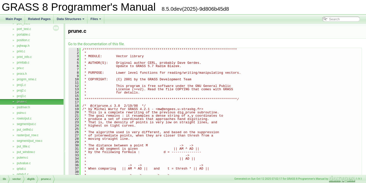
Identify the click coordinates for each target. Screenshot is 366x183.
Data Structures (70, 19)
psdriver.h (23, 107)
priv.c (20, 68)
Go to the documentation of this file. (96, 44)
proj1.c (21, 85)
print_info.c (24, 57)
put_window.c (26, 152)
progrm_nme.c (26, 79)
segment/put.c (26, 124)
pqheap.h (23, 46)
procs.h (22, 73)
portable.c (23, 34)
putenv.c (22, 157)
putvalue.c (24, 163)
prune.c (22, 101)
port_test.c (24, 29)
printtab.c (23, 62)
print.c (21, 51)
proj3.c (21, 96)
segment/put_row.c (29, 141)
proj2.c (21, 90)
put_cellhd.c (25, 129)
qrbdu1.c (23, 174)
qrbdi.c (21, 169)
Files (95, 19)
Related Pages (39, 19)
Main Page (14, 19)
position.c (23, 40)
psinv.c (21, 113)
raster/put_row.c (27, 135)
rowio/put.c (24, 118)
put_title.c (23, 146)
